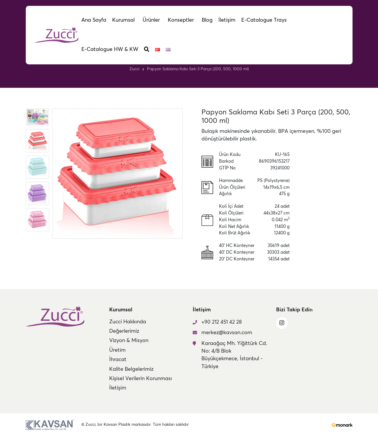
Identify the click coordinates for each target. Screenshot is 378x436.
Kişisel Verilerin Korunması (140, 378)
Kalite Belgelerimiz (131, 369)
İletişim (117, 388)
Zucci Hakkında (127, 322)
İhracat (117, 359)
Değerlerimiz (124, 331)
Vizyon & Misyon (128, 340)
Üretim (117, 350)
